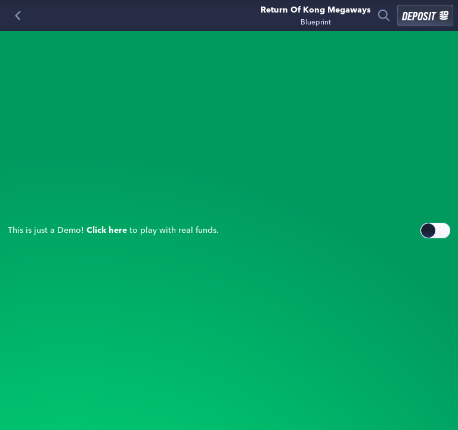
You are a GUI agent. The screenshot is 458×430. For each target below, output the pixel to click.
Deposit (425, 15)
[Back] (18, 15)
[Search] (384, 15)
